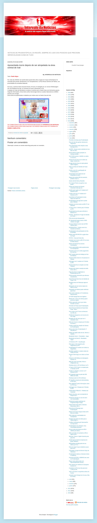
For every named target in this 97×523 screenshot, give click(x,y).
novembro (72, 125)
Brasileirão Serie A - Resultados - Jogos (79, 336)
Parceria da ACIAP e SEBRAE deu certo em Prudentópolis (79, 458)
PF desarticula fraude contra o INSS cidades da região (78, 221)
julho (70, 133)
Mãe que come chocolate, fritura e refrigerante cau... (77, 362)
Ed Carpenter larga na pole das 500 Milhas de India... (78, 375)
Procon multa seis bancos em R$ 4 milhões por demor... (77, 430)
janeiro (71, 485)
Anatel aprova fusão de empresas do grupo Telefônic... (78, 440)
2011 (69, 490)
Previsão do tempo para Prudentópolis (78, 140)
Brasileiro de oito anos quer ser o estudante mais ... (77, 319)
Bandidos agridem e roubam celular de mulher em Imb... (78, 351)
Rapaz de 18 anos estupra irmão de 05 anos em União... (78, 412)
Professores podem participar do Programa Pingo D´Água (77, 402)
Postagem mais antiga (54, 188)
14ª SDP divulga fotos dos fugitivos (77, 296)
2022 (69, 101)
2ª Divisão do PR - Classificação (77, 342)
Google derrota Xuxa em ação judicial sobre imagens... (78, 164)
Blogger (56, 514)
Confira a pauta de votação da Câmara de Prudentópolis (78, 326)
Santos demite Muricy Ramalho (77, 181)
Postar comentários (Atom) (18, 190)
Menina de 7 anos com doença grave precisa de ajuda (78, 299)
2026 (69, 92)
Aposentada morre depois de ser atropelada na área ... (77, 174)
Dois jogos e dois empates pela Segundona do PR (77, 344)
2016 (69, 114)
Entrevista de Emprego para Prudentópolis (76, 409)
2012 (69, 488)
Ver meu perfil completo (72, 504)
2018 (69, 110)
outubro (71, 127)
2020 (69, 105)
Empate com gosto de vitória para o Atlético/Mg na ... (78, 419)
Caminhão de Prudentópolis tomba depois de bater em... (77, 197)
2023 (69, 99)
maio (70, 138)
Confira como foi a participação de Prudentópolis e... (77, 171)
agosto (71, 131)
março (71, 481)
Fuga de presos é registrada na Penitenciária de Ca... (77, 272)
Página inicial (34, 188)
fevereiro (71, 483)
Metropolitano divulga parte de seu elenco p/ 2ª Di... (77, 444)
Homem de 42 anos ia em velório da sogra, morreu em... (78, 160)
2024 (69, 97)
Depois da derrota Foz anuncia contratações (76, 244)
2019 (69, 107)
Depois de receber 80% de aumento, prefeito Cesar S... (78, 178)
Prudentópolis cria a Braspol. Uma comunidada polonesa (77, 426)
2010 (69, 493)
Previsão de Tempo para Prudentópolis (78, 305)
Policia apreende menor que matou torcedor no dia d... (77, 303)
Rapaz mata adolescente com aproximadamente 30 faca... (76, 461)
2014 (69, 118)
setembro (71, 129)
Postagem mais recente (14, 188)
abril (70, 479)
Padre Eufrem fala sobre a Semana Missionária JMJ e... (78, 405)
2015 (69, 116)
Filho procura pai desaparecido (76, 218)
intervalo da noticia (18, 132)
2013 (69, 121)
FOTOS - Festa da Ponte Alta (76, 238)
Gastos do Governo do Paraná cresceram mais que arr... (76, 187)
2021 (69, 103)
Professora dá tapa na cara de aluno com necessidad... (78, 398)
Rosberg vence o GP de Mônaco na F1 (78, 365)
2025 (69, 94)
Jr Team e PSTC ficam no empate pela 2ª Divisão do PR (78, 368)
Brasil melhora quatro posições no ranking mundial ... (77, 153)
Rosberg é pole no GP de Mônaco (77, 378)
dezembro (72, 122)
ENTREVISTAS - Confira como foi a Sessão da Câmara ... (78, 228)
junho (70, 136)
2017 (69, 112)
